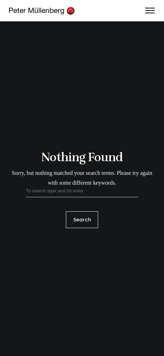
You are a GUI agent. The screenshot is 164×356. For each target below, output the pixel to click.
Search (82, 219)
